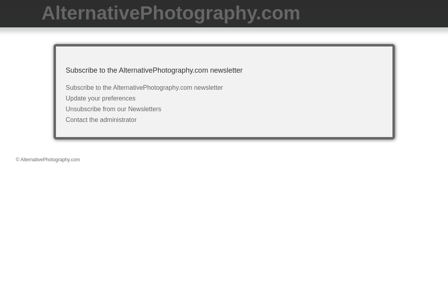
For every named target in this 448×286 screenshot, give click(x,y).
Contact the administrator (101, 119)
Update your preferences (101, 98)
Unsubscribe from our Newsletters (114, 109)
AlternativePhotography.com (171, 12)
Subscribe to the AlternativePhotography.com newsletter (144, 87)
